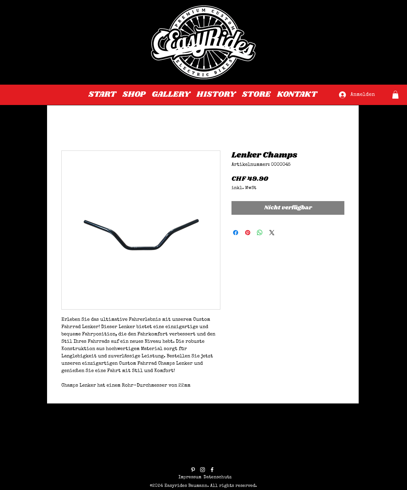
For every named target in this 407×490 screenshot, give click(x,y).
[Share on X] (272, 232)
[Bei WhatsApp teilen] (260, 232)
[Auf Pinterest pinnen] (248, 232)
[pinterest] (193, 469)
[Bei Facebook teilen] (235, 232)
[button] (395, 95)
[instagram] (202, 469)
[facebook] (212, 469)
